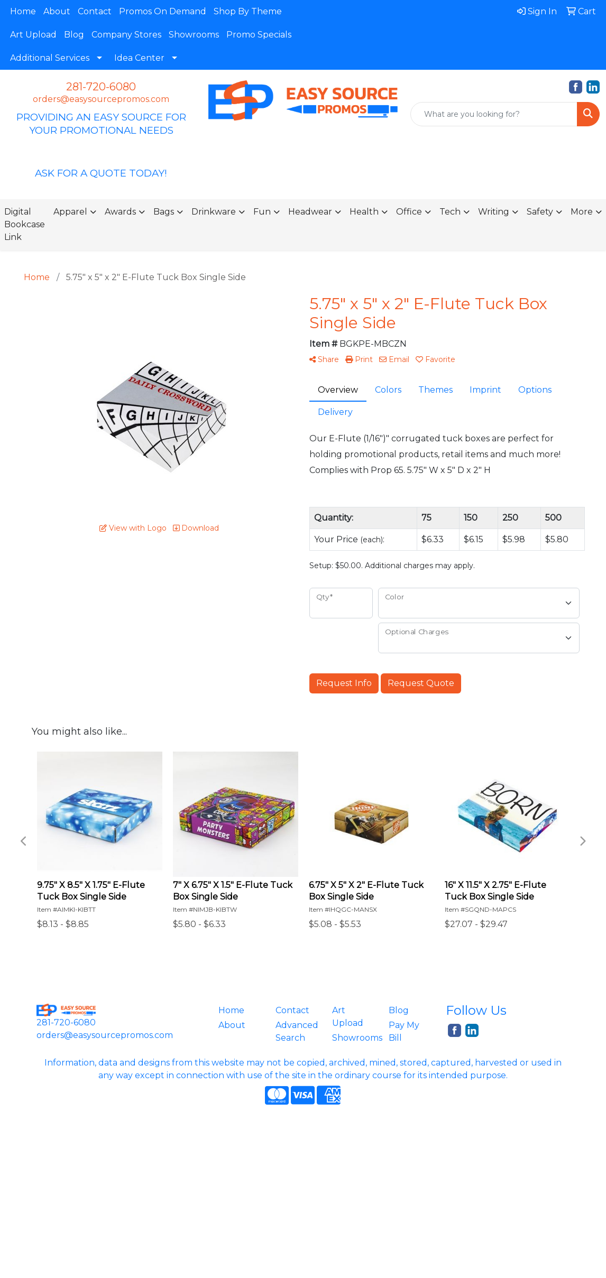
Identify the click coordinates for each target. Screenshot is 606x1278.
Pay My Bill (404, 1031)
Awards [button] (120, 212)
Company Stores (126, 35)
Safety (540, 212)
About (56, 11)
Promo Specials (258, 35)
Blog (74, 35)
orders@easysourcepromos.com (101, 99)
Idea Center (139, 58)
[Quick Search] (493, 114)
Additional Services (49, 58)
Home (23, 11)
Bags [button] (163, 212)
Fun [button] (262, 212)
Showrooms (194, 35)
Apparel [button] (70, 212)
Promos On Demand (162, 11)
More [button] (582, 212)
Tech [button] (450, 212)
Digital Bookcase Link (24, 224)
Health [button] (364, 212)
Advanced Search (297, 1031)
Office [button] (409, 212)
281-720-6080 (101, 86)
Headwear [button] (310, 212)
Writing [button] (493, 212)
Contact (95, 11)
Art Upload (33, 35)
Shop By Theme (248, 11)
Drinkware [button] (213, 212)
